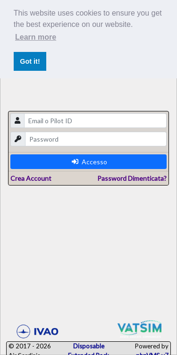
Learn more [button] (35, 37)
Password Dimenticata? (132, 178)
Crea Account (30, 178)
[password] (96, 139)
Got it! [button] (30, 61)
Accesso (89, 162)
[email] (95, 120)
